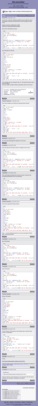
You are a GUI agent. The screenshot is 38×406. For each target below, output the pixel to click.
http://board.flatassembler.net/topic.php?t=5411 (13, 361)
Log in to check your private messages (16, 7)
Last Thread (25, 387)
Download (12, 402)
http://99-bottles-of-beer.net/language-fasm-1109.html (15, 363)
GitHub (25, 404)
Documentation (18, 402)
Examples (23, 402)
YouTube (29, 404)
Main (10, 11)
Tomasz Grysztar (18, 404)
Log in (26, 7)
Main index (6, 402)
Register (21, 5)
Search (17, 5)
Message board (29, 402)
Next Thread (31, 387)
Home (14, 5)
